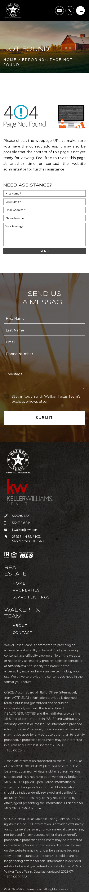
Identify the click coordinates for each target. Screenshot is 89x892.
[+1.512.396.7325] (70, 10)
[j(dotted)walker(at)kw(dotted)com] (59, 10)
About (20, 626)
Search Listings (31, 597)
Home (19, 583)
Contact (22, 633)
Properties (26, 590)
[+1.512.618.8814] (32, 523)
